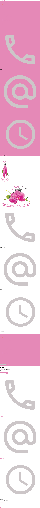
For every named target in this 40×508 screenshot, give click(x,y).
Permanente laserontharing (7, 20)
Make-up (4, 18)
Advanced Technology (9, 7)
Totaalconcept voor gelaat (6, 4)
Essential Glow (8, 9)
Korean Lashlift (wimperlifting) (8, 14)
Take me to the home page (4, 372)
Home (2, 2)
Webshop (3, 24)
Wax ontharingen (6, 22)
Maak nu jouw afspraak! (5, 26)
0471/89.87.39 (2, 248)
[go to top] (0, 507)
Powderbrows (6, 12)
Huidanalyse (7, 10)
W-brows (5, 11)
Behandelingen (4, 3)
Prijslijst (3, 23)
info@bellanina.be (2, 458)
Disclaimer (1, 502)
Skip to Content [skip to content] (2, 0)
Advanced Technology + (9, 6)
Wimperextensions (7, 15)
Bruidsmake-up (5, 19)
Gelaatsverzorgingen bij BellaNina (9, 5)
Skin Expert (7, 8)
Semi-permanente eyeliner (8, 16)
